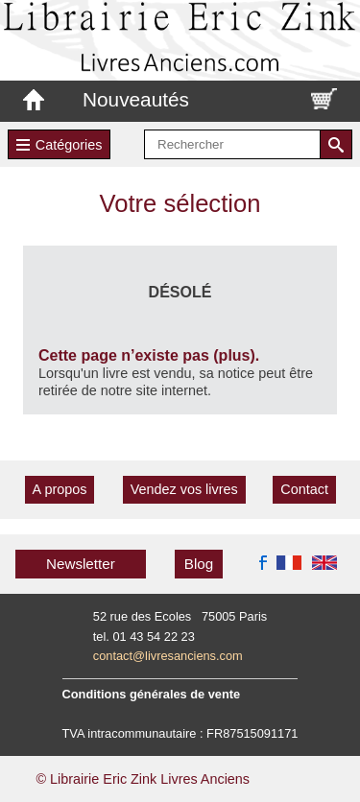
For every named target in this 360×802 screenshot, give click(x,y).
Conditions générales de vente (151, 694)
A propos (60, 489)
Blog (198, 563)
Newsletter (80, 563)
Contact (304, 489)
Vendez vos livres (184, 489)
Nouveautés (136, 99)
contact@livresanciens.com (168, 656)
